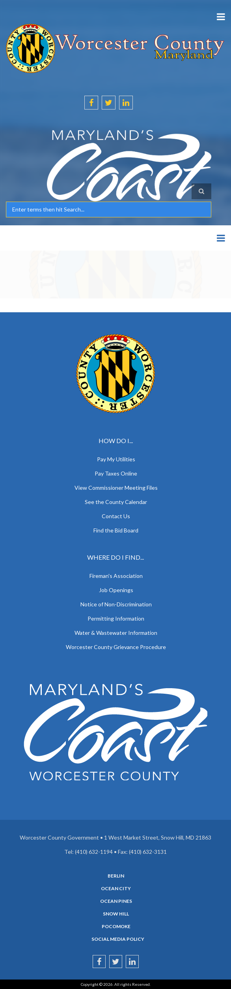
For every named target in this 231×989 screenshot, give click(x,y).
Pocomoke (116, 926)
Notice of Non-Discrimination (116, 604)
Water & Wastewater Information (116, 632)
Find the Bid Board (115, 530)
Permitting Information (116, 618)
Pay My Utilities (116, 459)
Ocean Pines (116, 901)
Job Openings (116, 590)
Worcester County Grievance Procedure (116, 647)
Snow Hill (116, 914)
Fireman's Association (116, 575)
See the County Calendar (116, 501)
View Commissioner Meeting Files (116, 487)
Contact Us (116, 516)
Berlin (116, 876)
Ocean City (116, 888)
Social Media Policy (117, 939)
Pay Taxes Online (116, 473)
